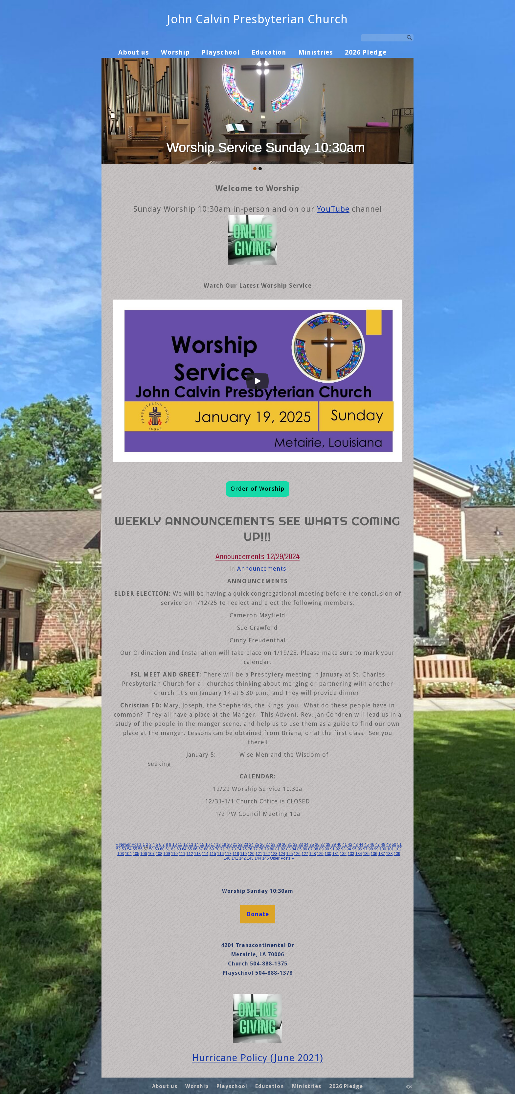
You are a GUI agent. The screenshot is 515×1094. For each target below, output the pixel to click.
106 (143, 853)
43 (355, 844)
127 (305, 853)
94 (349, 849)
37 (323, 844)
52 (118, 849)
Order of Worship (257, 488)
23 (246, 844)
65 (190, 849)
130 (328, 853)
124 (282, 853)
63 (178, 849)
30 (284, 844)
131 (335, 853)
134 (358, 853)
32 (295, 844)
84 (294, 849)
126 (297, 853)
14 (196, 844)
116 (220, 853)
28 (273, 844)
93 (343, 849)
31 (290, 844)
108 (159, 853)
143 (250, 858)
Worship (175, 52)
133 (350, 853)
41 (345, 844)
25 (257, 844)
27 (268, 844)
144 (258, 858)
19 (224, 844)
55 (135, 849)
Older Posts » (282, 858)
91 (332, 849)
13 (191, 844)
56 (140, 849)
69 (212, 849)
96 (360, 849)
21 (235, 844)
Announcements (261, 568)
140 (227, 858)
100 (382, 849)
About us (133, 52)
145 (265, 858)
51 (399, 844)
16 (207, 844)
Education (269, 52)
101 (390, 849)
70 (217, 849)
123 (274, 853)
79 (266, 849)
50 (394, 844)
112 (190, 853)
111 (182, 853)
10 (174, 844)
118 (236, 853)
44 (361, 844)
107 (151, 853)
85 (299, 849)
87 (310, 849)
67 (200, 849)
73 (234, 849)
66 (195, 849)
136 (374, 853)
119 (243, 853)
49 (388, 844)
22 (240, 844)
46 (372, 844)
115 (213, 853)
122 (266, 853)
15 (202, 844)
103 (120, 853)
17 (213, 844)
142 (242, 858)
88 (316, 849)
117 (228, 853)
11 (180, 844)
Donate (257, 914)
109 (166, 853)
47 (377, 844)
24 (251, 844)
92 (338, 849)
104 (128, 853)
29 (279, 844)
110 (174, 853)
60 (162, 849)
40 (339, 844)
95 (354, 849)
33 (301, 844)
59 (157, 849)
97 (365, 849)
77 (255, 849)
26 (262, 844)
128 (312, 853)
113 (197, 853)
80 (272, 849)
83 (288, 849)
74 (239, 849)
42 (350, 844)
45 (366, 844)
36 (317, 844)
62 (173, 849)
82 (283, 849)
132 (343, 853)
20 (229, 844)
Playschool (221, 52)
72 (228, 849)
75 (244, 849)
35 (311, 844)
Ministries (315, 52)
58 (151, 849)
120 (251, 853)
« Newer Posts (129, 844)
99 (376, 849)
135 (366, 853)
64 (184, 849)
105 (136, 853)
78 (261, 849)
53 (124, 849)
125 (289, 853)
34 (306, 844)
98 (371, 849)
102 (398, 849)
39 (333, 844)
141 (235, 858)
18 (218, 844)
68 (206, 849)
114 (205, 853)
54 (129, 849)
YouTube (333, 209)
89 (321, 849)
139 (397, 853)
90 (327, 849)
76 (250, 849)
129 (320, 853)
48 (383, 844)
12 (185, 844)
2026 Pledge (366, 52)
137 (381, 853)
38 (328, 844)
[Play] (257, 381)
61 (168, 849)
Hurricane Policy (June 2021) (257, 1057)
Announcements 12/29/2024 (257, 556)
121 (259, 853)
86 (305, 849)
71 (222, 849)
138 (389, 853)
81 (277, 849)
